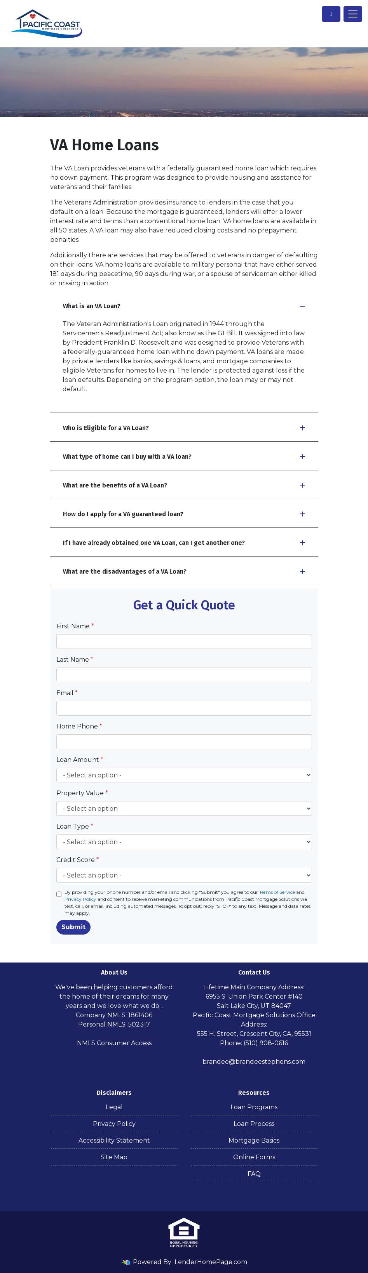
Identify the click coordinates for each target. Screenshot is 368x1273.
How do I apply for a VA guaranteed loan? (184, 514)
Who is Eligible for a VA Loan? (184, 428)
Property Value (82, 793)
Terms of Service (277, 892)
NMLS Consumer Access (114, 1043)
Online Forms (254, 1157)
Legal (114, 1107)
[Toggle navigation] (353, 14)
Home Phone (79, 726)
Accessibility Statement (114, 1140)
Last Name (74, 659)
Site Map (114, 1157)
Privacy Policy (80, 899)
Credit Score (77, 860)
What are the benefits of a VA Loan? (184, 485)
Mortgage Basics (253, 1140)
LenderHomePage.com (210, 1262)
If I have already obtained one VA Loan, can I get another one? (184, 542)
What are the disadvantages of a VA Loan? (184, 571)
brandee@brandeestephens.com (253, 1061)
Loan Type (74, 826)
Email (67, 693)
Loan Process (254, 1123)
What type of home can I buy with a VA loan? (184, 456)
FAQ (254, 1174)
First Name (75, 626)
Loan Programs (253, 1107)
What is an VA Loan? (184, 306)
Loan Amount (79, 759)
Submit (73, 927)
